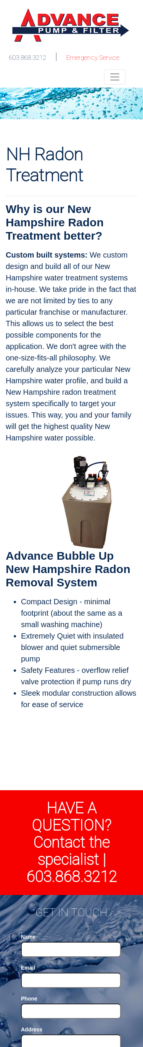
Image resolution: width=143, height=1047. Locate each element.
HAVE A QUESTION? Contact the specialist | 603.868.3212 (71, 842)
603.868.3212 (27, 57)
